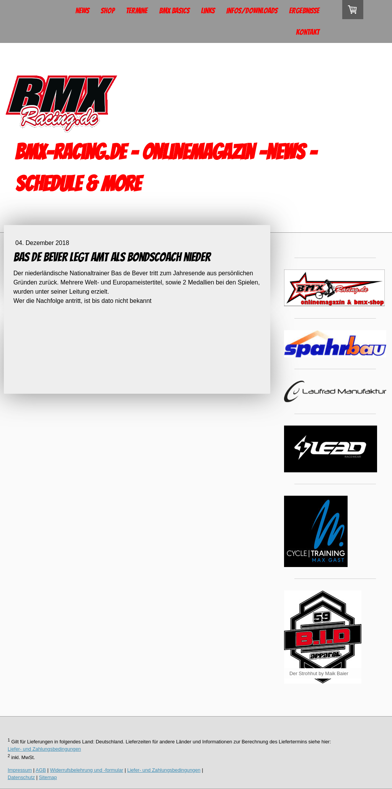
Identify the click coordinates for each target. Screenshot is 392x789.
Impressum (20, 770)
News (82, 11)
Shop (107, 11)
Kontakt (307, 32)
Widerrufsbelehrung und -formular (86, 770)
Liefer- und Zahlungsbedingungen (44, 749)
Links (208, 11)
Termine (136, 11)
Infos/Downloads (252, 11)
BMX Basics (174, 11)
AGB (41, 770)
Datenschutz (21, 777)
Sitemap (48, 777)
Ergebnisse (304, 11)
